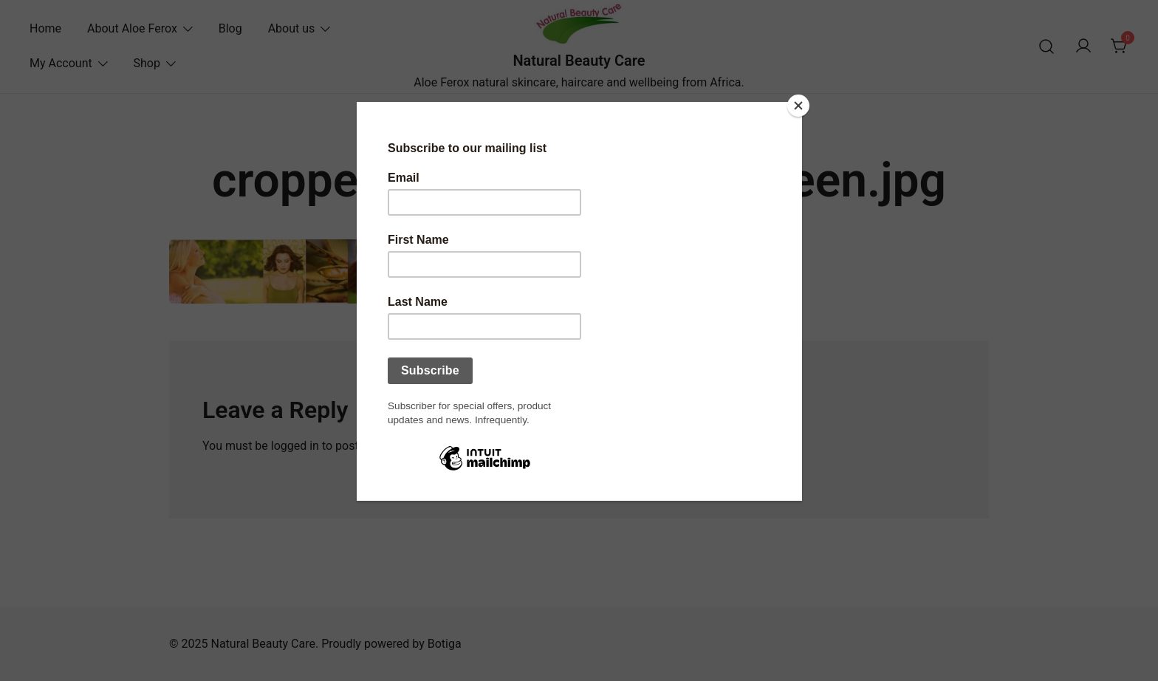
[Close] (798, 106)
